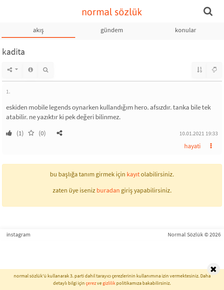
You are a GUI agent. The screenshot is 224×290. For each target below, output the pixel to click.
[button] (59, 133)
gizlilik (109, 283)
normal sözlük (112, 11)
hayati (192, 146)
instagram (18, 234)
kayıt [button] (133, 174)
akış (38, 30)
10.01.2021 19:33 (198, 133)
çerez (91, 283)
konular (185, 30)
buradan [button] (108, 190)
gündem (112, 30)
